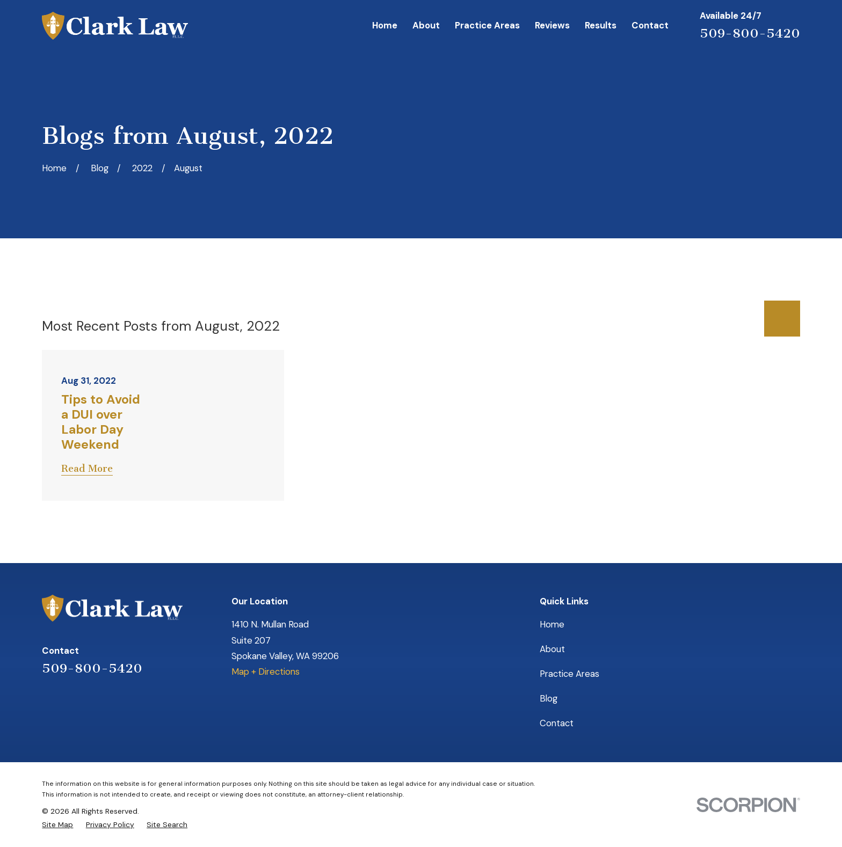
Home (552, 624)
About (552, 649)
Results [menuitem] (600, 25)
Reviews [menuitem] (552, 25)
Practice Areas (569, 674)
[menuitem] (57, 824)
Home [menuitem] (384, 25)
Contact (557, 723)
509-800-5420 (750, 33)
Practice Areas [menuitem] (487, 25)
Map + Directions (265, 671)
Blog (548, 698)
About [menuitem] (426, 25)
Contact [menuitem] (650, 25)
